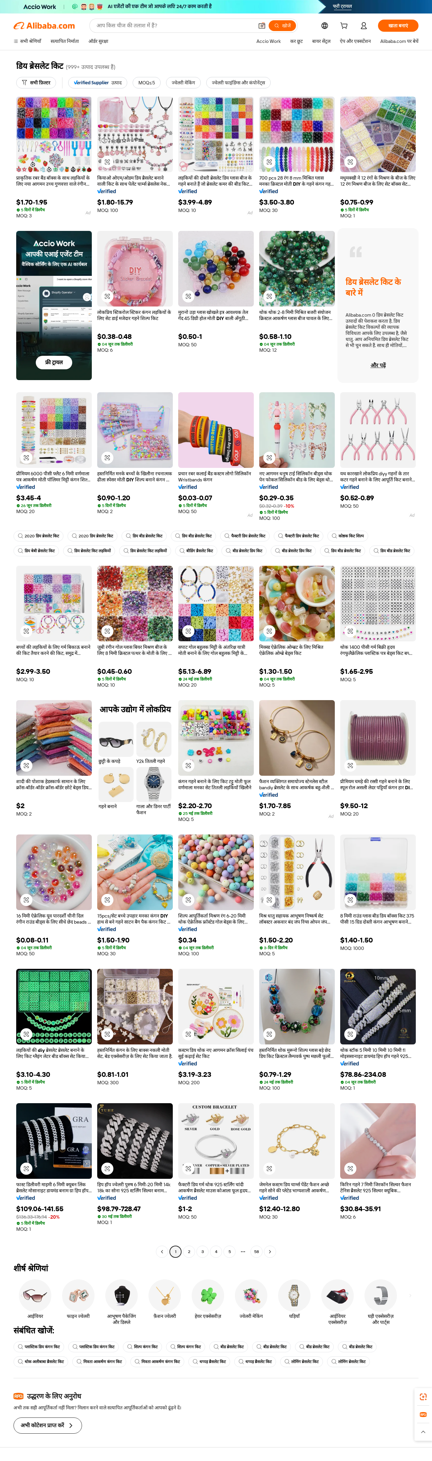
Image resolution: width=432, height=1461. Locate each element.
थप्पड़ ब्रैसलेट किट (209, 1361)
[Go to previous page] (162, 1252)
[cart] (345, 26)
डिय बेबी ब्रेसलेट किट (36, 551)
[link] (423, 1397)
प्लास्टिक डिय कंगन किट (39, 1347)
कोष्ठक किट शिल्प (348, 536)
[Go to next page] (270, 1252)
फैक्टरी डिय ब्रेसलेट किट (244, 536)
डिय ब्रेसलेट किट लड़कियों (89, 551)
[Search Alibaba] (174, 25)
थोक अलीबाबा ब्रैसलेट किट (41, 1361)
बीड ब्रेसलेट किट (229, 1347)
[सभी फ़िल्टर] (36, 82)
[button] (262, 26)
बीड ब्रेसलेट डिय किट (244, 551)
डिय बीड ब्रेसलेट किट (144, 536)
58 (256, 1251)
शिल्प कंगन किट (142, 1347)
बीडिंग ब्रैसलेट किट (196, 551)
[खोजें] (282, 25)
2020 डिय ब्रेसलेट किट (38, 536)
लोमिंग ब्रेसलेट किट (302, 1361)
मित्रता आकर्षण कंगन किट (99, 1361)
